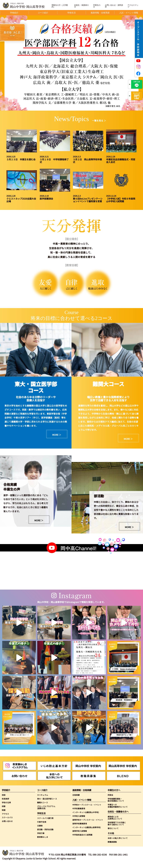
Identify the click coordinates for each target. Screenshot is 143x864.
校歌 (3, 806)
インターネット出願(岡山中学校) (85, 812)
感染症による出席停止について (115, 818)
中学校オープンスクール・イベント (86, 805)
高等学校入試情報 (79, 831)
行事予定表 (41, 822)
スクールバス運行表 (45, 818)
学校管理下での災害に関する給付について (117, 823)
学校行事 (40, 833)
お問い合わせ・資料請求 (114, 6)
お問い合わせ (7, 821)
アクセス (5, 814)
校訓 (3, 795)
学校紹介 (6, 790)
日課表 (40, 826)
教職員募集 (112, 842)
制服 (3, 810)
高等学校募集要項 (79, 824)
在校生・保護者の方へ (118, 812)
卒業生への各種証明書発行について (118, 806)
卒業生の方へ (114, 790)
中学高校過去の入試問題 (82, 835)
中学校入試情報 (78, 816)
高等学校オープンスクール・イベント (87, 820)
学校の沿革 (6, 802)
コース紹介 (42, 790)
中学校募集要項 (78, 808)
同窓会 (110, 795)
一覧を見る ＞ (99, 120)
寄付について (113, 828)
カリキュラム (42, 795)
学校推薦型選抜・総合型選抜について (116, 800)
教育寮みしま (42, 837)
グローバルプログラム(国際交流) (46, 807)
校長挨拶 (5, 799)
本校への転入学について (118, 838)
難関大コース (42, 802)
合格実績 (76, 795)
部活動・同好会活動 (45, 829)
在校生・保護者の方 (81, 6)
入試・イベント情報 (81, 800)
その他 (111, 833)
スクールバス (7, 817)
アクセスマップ (132, 6)
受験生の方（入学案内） (60, 6)
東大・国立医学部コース (47, 799)
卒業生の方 (96, 6)
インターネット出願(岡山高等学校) (86, 827)
